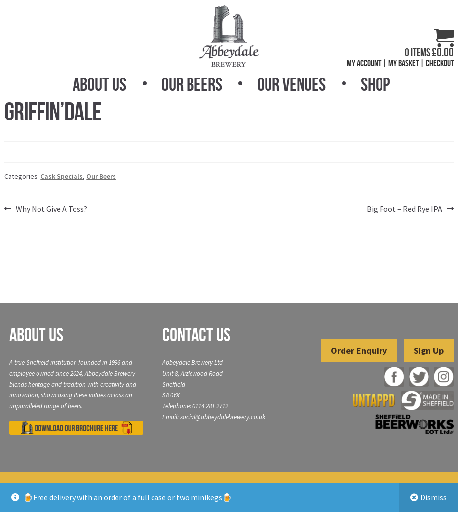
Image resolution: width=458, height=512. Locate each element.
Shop (375, 84)
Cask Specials (61, 176)
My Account (364, 63)
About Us (99, 84)
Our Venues (291, 84)
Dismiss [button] (433, 497)
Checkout (440, 63)
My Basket (403, 63)
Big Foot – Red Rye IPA (404, 209)
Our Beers (191, 84)
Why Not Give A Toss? (51, 209)
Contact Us (196, 334)
